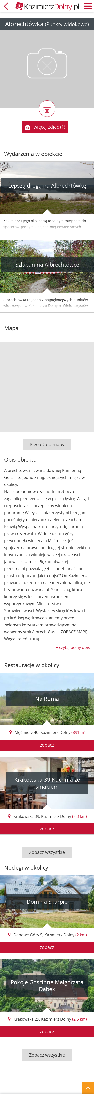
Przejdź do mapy (47, 444)
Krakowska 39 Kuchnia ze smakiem (47, 783)
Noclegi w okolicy (26, 867)
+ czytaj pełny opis (73, 647)
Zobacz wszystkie (47, 852)
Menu (88, 6)
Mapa (11, 328)
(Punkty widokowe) (67, 24)
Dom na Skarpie (47, 901)
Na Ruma (47, 698)
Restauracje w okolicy (31, 665)
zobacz (47, 745)
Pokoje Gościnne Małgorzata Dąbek (47, 985)
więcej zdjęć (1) (45, 127)
